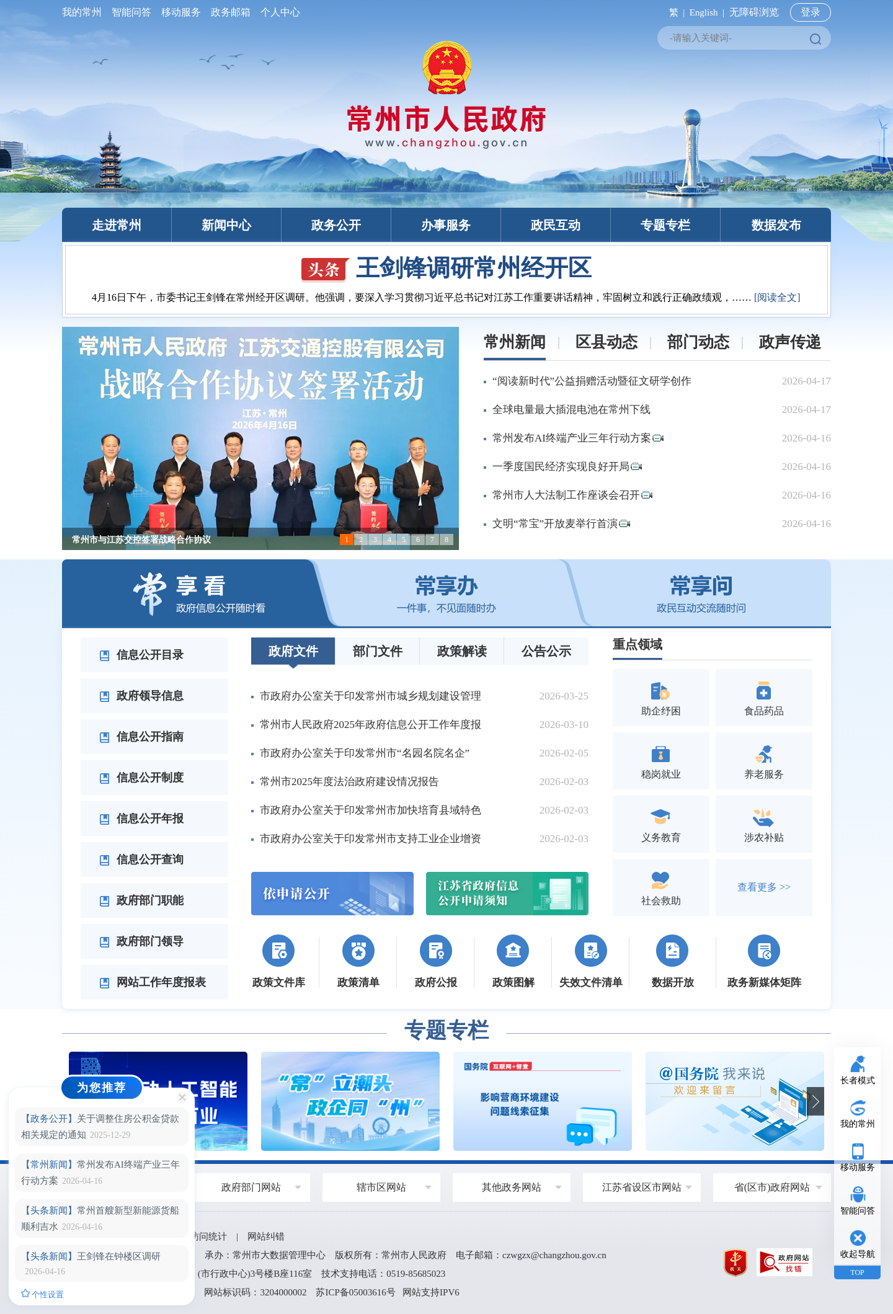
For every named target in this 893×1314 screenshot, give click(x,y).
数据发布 (776, 225)
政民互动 (555, 225)
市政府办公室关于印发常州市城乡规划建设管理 (370, 696)
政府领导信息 (141, 696)
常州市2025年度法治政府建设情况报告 (349, 782)
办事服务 (446, 225)
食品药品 (764, 697)
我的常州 (84, 12)
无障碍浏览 (754, 12)
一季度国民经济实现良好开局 (567, 467)
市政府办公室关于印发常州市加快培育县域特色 (370, 810)
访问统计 (208, 1236)
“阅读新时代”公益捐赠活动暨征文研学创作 (591, 381)
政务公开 (336, 225)
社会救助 (661, 887)
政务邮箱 (230, 12)
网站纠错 (266, 1236)
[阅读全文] (777, 297)
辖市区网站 (381, 1187)
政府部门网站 (251, 1187)
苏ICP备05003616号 (355, 1292)
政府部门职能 (141, 900)
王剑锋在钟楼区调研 (91, 1256)
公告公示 (546, 651)
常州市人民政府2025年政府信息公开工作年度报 (370, 724)
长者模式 (857, 1080)
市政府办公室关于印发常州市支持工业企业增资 (370, 839)
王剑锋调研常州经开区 (446, 268)
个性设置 (42, 1294)
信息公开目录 (141, 655)
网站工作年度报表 (152, 982)
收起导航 (857, 1254)
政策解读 (462, 651)
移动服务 (181, 12)
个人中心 (277, 12)
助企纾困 (661, 697)
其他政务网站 (511, 1187)
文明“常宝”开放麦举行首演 (561, 524)
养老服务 (764, 760)
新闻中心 (226, 225)
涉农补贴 (764, 824)
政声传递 (790, 342)
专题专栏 (665, 225)
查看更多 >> (764, 887)
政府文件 (293, 651)
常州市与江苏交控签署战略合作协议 (141, 539)
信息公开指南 (141, 736)
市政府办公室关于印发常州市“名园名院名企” (364, 753)
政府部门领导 (141, 941)
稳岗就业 (661, 760)
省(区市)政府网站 (772, 1187)
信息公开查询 (141, 859)
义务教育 (661, 824)
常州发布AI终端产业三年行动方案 (578, 438)
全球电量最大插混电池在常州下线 (571, 409)
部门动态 (698, 342)
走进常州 (116, 225)
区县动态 (606, 342)
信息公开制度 (141, 777)
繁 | (674, 12)
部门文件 (377, 651)
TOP (857, 1272)
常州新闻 (515, 342)
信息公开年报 (141, 818)
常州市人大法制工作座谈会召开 (572, 495)
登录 (810, 12)
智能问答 (131, 12)
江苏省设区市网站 (642, 1187)
